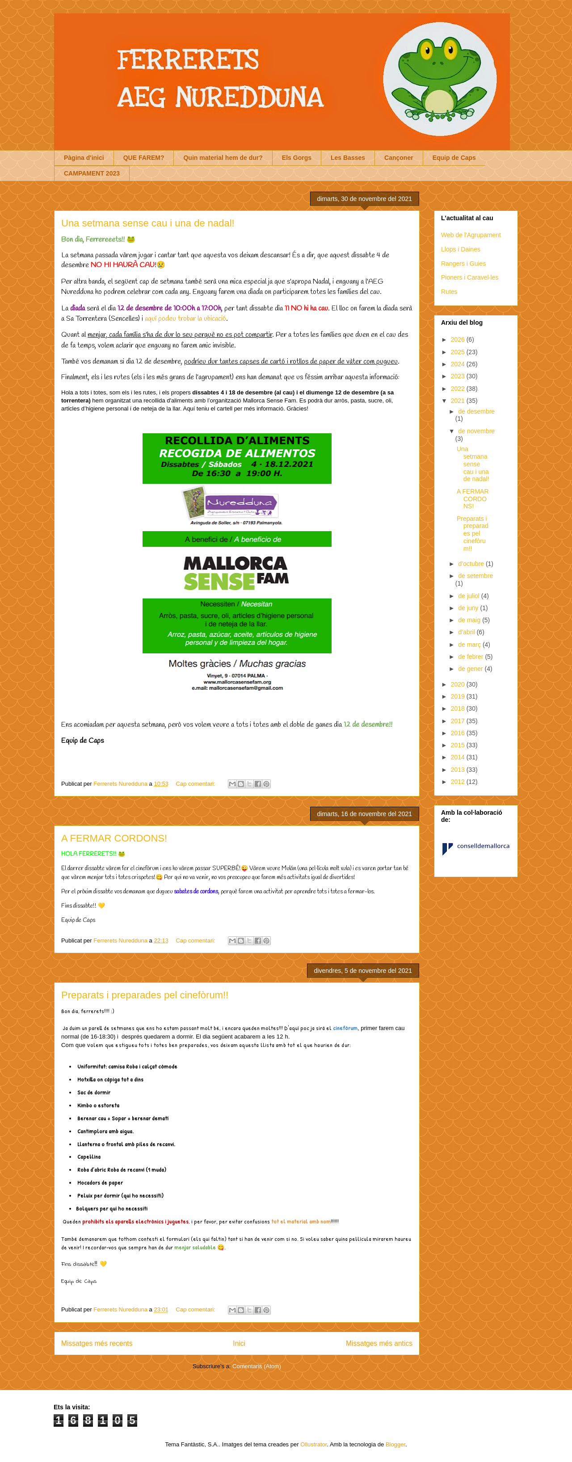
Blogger (395, 1444)
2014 (459, 757)
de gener (471, 668)
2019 (459, 696)
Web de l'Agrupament (471, 235)
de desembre (476, 411)
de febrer (471, 656)
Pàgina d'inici (84, 157)
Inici (239, 1343)
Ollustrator (313, 1444)
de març (470, 644)
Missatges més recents (96, 1343)
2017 (459, 721)
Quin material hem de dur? (222, 157)
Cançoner (398, 157)
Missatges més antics (379, 1343)
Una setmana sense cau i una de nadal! (148, 223)
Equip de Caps (454, 157)
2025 (459, 352)
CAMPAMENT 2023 (92, 173)
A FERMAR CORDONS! (114, 838)
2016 (459, 733)
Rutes (449, 291)
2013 (459, 769)
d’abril (467, 632)
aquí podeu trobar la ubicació (185, 318)
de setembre (475, 575)
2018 (459, 708)
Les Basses (348, 157)
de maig (470, 620)
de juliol (469, 595)
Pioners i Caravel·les (469, 277)
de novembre (476, 431)
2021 (459, 400)
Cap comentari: (196, 783)
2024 (459, 364)
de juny (469, 608)
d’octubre (471, 563)
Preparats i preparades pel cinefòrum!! (144, 995)
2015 (459, 745)
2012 (459, 781)
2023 (459, 376)
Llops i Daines (460, 249)
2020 (459, 684)
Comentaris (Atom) (256, 1366)
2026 (459, 339)
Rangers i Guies (463, 263)
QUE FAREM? (143, 157)
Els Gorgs (296, 157)
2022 (459, 388)
